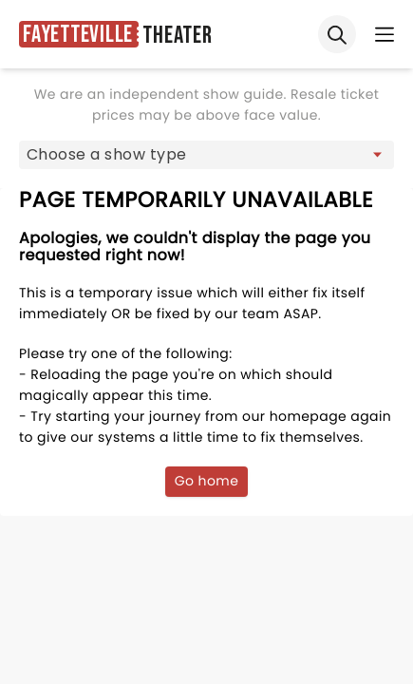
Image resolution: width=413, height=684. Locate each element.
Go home (207, 480)
